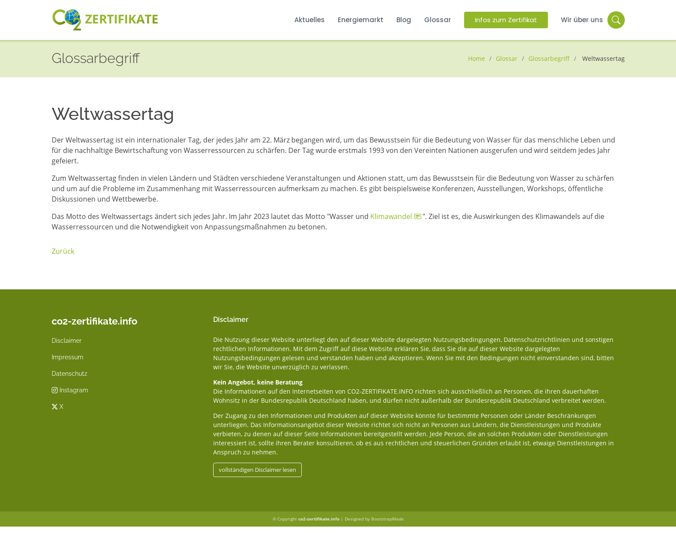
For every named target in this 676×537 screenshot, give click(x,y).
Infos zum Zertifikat (506, 19)
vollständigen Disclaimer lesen (257, 470)
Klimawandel (391, 216)
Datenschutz (69, 373)
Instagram (70, 390)
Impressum (67, 357)
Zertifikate (105, 20)
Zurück (63, 251)
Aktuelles (309, 19)
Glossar (437, 19)
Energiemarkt (360, 19)
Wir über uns (582, 19)
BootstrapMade (387, 519)
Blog (403, 19)
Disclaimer (67, 340)
